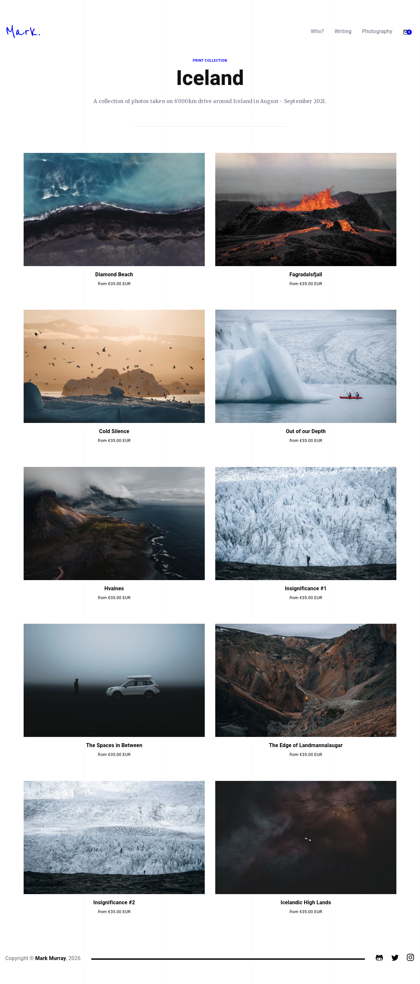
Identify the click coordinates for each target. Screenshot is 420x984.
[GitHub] (379, 958)
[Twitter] (395, 958)
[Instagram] (411, 958)
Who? (317, 31)
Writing (343, 31)
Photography (377, 31)
